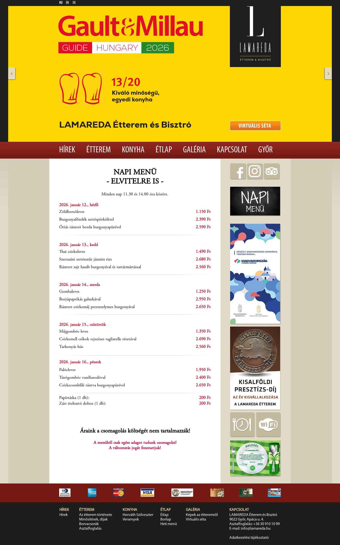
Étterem (98, 150)
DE (74, 3)
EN (67, 3)
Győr (265, 150)
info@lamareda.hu (256, 529)
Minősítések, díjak (93, 519)
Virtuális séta (196, 519)
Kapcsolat (232, 150)
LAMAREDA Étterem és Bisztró (253, 515)
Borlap (165, 519)
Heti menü (168, 524)
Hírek (67, 150)
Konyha (133, 150)
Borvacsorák (89, 524)
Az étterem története (95, 515)
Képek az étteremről (202, 515)
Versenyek (131, 519)
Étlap (164, 150)
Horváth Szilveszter (138, 515)
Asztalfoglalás (90, 529)
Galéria (194, 150)
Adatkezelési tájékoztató (249, 538)
